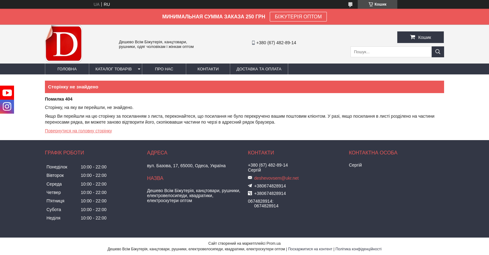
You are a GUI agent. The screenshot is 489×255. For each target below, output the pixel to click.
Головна (67, 69)
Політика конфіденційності (359, 249)
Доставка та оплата (258, 69)
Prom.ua (274, 243)
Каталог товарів (113, 69)
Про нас (164, 69)
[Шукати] (438, 51)
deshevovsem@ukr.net (276, 178)
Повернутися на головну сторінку (78, 130)
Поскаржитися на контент (310, 249)
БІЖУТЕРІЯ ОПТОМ (298, 16)
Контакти (208, 69)
